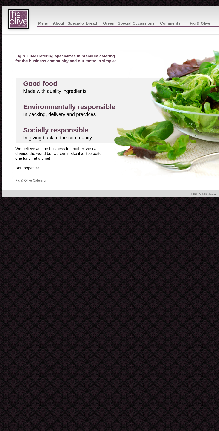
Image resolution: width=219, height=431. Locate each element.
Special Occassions (136, 23)
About (58, 23)
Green (108, 23)
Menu (43, 23)
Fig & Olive (200, 23)
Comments (170, 23)
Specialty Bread (82, 23)
